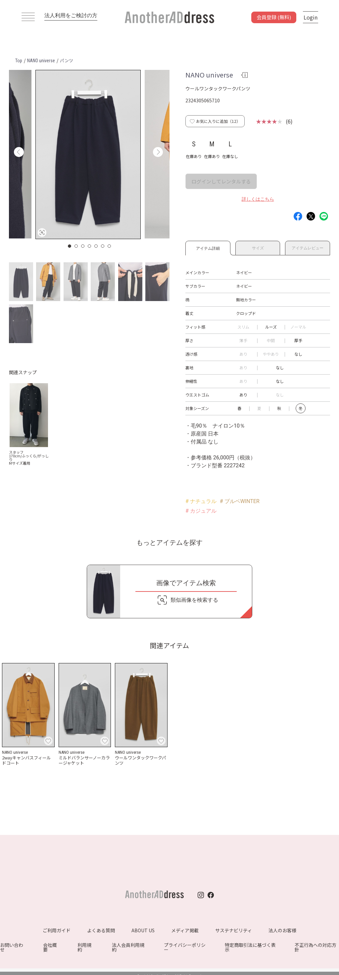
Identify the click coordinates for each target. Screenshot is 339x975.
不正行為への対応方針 (315, 947)
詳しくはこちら (258, 199)
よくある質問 (101, 930)
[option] (88, 154)
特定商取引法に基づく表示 (250, 947)
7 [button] (110, 246)
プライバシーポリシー (185, 947)
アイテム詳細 (207, 247)
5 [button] (96, 246)
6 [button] (103, 246)
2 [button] (76, 246)
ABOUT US (143, 930)
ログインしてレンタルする (221, 181)
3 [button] (83, 246)
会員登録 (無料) (274, 17)
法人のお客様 (282, 930)
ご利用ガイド (57, 930)
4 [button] (90, 246)
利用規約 (84, 947)
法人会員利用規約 (128, 947)
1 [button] (70, 246)
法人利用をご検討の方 (70, 15)
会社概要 (50, 947)
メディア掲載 (185, 930)
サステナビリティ (233, 930)
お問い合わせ (11, 947)
